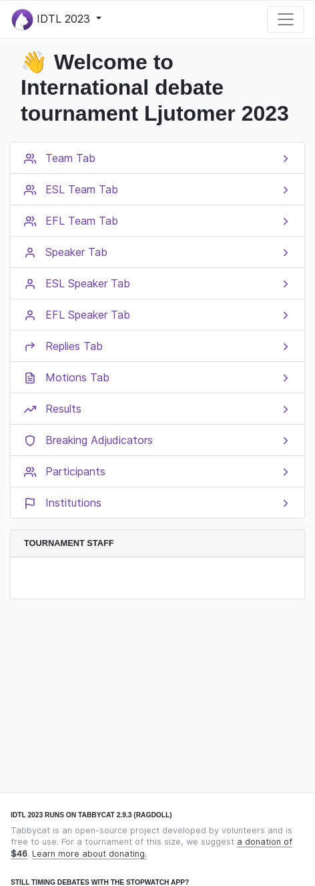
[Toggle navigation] (285, 19)
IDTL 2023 (52, 20)
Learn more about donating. (89, 854)
